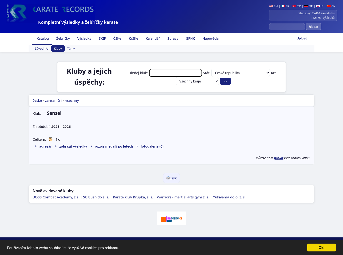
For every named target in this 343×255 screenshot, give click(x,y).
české (37, 100)
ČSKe (116, 38)
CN (331, 6)
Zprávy (172, 38)
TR (297, 6)
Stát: (237, 72)
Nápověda (210, 38)
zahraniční (53, 100)
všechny (72, 100)
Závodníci (42, 48)
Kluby (58, 48)
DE (308, 6)
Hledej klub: (165, 72)
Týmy (71, 48)
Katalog (42, 38)
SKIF (102, 38)
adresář (45, 146)
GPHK (190, 38)
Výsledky (83, 38)
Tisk (171, 178)
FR (285, 6)
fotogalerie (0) (152, 146)
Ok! (322, 248)
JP (319, 6)
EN (273, 6)
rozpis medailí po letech (114, 146)
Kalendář (152, 38)
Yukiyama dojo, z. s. (229, 197)
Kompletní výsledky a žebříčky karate (78, 22)
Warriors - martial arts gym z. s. (183, 197)
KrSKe (133, 38)
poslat (278, 158)
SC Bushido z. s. (96, 197)
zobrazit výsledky (73, 146)
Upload (302, 38)
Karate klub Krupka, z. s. (133, 197)
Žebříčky (62, 38)
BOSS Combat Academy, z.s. (56, 197)
